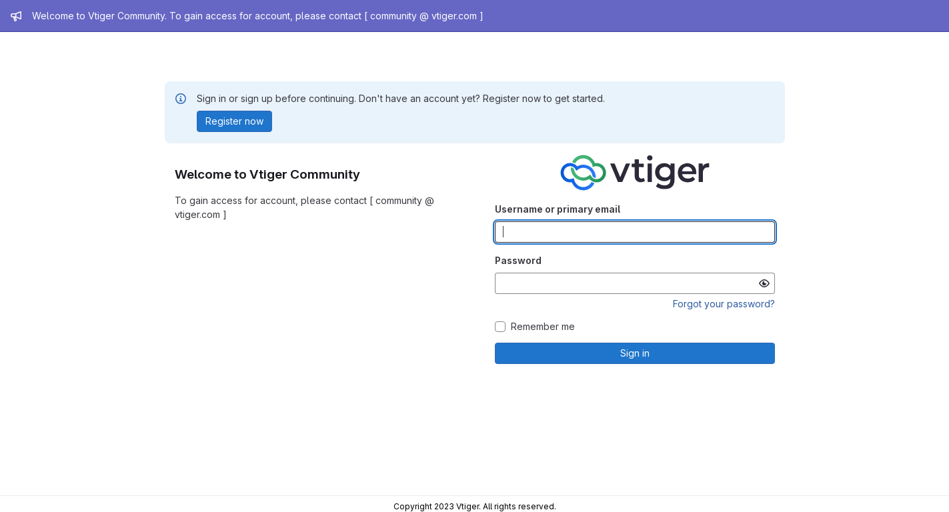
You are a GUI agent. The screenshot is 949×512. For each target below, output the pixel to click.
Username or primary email (557, 209)
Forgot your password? (724, 303)
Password (518, 260)
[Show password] (764, 283)
